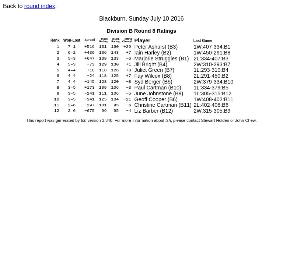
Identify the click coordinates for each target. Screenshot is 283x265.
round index (39, 6)
